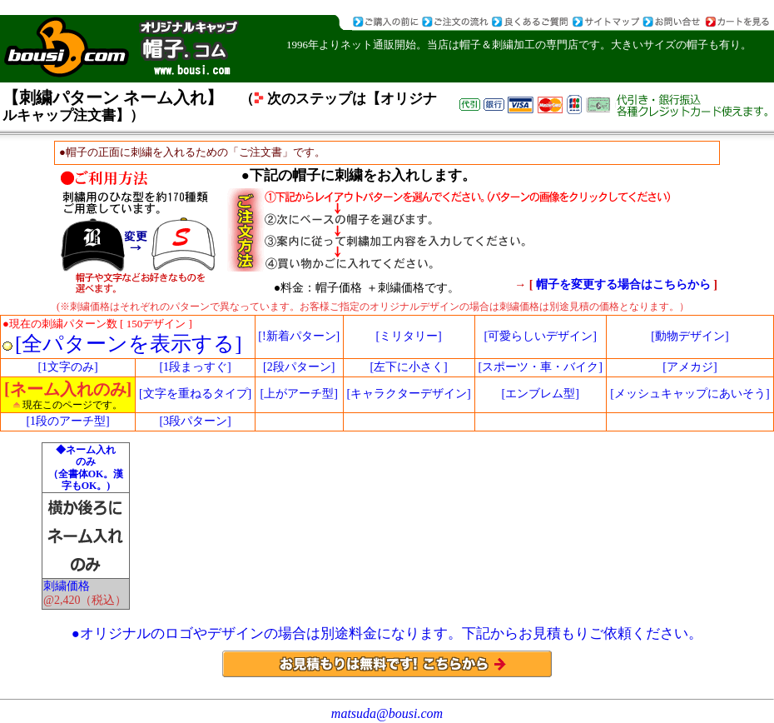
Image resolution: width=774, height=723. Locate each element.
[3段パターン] (195, 421)
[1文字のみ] (67, 367)
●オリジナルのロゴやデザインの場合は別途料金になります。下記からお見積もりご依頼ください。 (387, 633)
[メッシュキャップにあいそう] (689, 393)
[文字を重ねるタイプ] (195, 393)
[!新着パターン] (299, 336)
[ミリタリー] (408, 336)
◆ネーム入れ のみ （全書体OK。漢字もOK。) (86, 467)
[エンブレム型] (540, 393)
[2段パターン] (299, 367)
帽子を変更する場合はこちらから (625, 284)
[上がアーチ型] (299, 393)
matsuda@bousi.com (387, 713)
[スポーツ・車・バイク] (541, 367)
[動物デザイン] (689, 336)
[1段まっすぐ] (195, 367)
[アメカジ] (689, 367)
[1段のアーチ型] (67, 421)
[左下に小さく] (408, 367)
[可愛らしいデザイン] (540, 336)
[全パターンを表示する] (128, 343)
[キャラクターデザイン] (408, 393)
